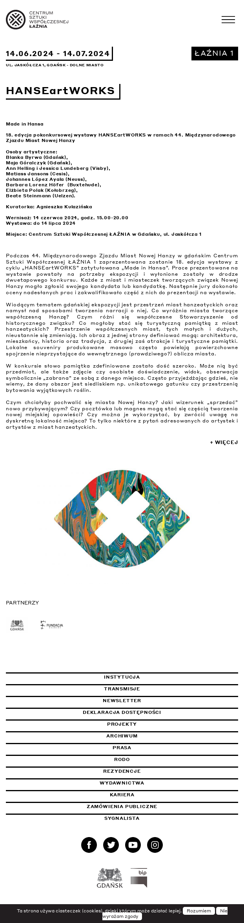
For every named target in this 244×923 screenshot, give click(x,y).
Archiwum (122, 736)
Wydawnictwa (122, 783)
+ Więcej (224, 442)
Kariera (122, 794)
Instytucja (122, 677)
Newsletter (122, 700)
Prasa (122, 747)
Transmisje (159, 689)
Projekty (122, 724)
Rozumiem (199, 911)
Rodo (121, 759)
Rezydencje (121, 771)
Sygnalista (121, 818)
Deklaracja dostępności (122, 712)
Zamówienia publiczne (142, 806)
